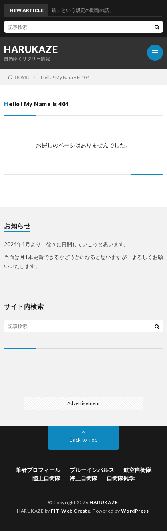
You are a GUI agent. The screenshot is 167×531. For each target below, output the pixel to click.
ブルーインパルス (92, 469)
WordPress (135, 511)
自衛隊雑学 (121, 478)
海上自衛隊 (83, 478)
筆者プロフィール (38, 469)
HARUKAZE (31, 49)
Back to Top (84, 439)
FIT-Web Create (70, 511)
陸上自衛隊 (46, 478)
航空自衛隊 (137, 469)
